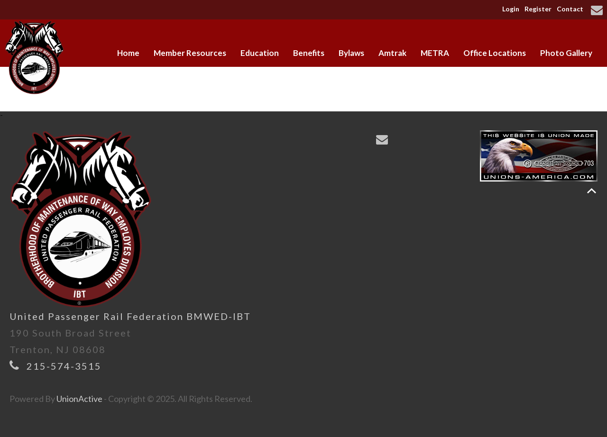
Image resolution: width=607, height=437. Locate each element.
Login (510, 9)
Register (538, 9)
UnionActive (79, 398)
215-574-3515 (64, 366)
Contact (570, 9)
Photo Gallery (566, 53)
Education (259, 53)
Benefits (308, 53)
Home (128, 53)
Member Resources (190, 53)
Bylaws (351, 53)
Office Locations (494, 53)
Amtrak (392, 53)
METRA (435, 53)
